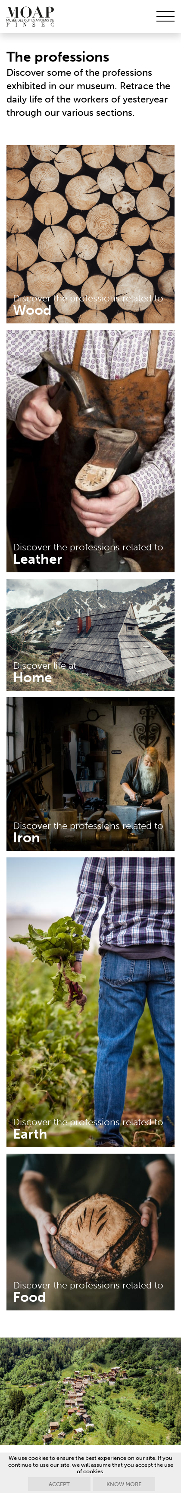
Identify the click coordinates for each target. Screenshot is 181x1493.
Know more (123, 1484)
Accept (59, 1484)
